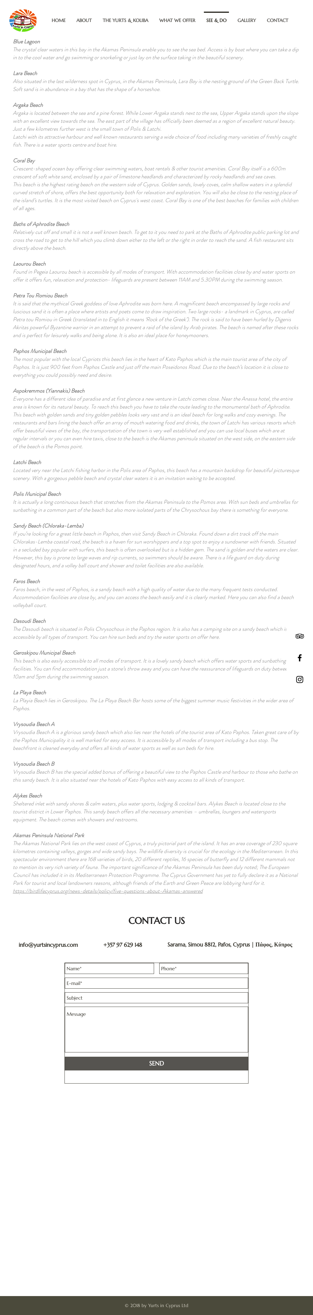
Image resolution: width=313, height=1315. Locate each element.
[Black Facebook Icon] (299, 658)
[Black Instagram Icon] (299, 679)
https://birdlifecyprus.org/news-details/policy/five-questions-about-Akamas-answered (108, 891)
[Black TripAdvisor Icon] (299, 636)
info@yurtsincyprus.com (48, 944)
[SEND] (156, 1063)
